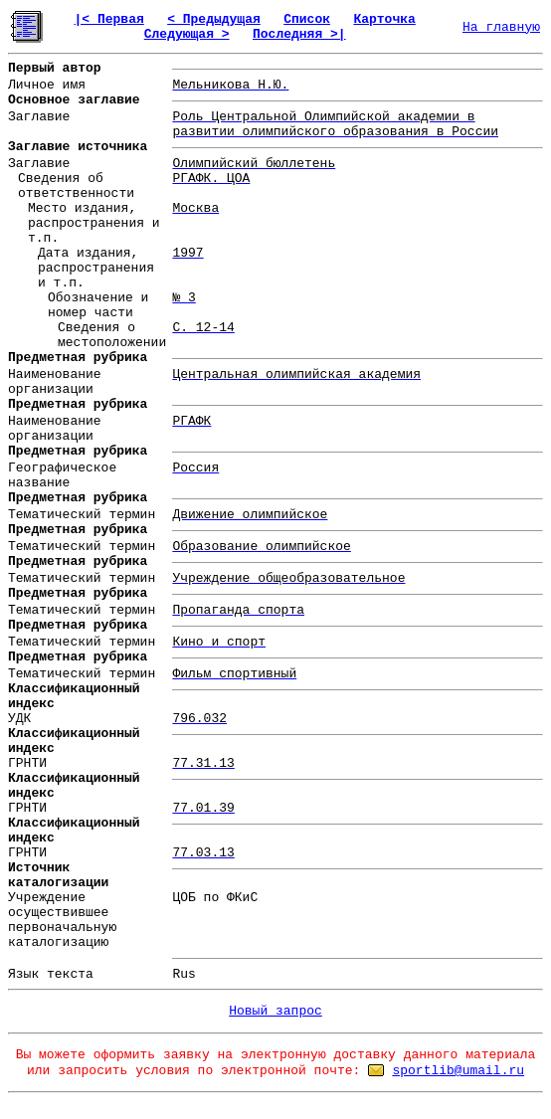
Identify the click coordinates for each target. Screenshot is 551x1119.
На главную (501, 27)
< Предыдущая (214, 19)
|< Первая (109, 19)
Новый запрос (275, 1011)
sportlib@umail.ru (458, 1070)
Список (306, 19)
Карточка (384, 19)
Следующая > (187, 34)
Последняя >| (299, 34)
